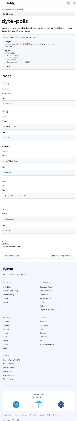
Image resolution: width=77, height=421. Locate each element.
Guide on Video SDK (48, 344)
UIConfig (7, 138)
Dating (5, 348)
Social (5, 337)
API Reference (45, 298)
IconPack (7, 172)
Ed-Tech (6, 322)
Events (5, 344)
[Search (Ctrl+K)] (74, 3)
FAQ (41, 341)
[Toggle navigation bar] (2, 3)
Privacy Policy (7, 415)
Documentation (46, 291)
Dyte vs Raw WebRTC (11, 360)
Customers (44, 325)
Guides (42, 302)
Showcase (44, 295)
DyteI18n (7, 231)
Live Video (7, 287)
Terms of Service (21, 415)
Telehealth (6, 325)
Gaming (5, 341)
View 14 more (8, 379)
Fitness (5, 333)
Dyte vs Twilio (8, 371)
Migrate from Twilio (47, 310)
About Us (43, 322)
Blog (41, 329)
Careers (43, 333)
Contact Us (44, 337)
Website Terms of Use (37, 415)
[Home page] (3, 9)
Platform (43, 306)
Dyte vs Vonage (9, 375)
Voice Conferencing (10, 291)
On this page (8, 14)
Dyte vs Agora (8, 364)
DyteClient (8, 103)
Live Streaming (8, 295)
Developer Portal (46, 287)
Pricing (5, 298)
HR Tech (6, 329)
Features (6, 302)
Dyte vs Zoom (8, 368)
